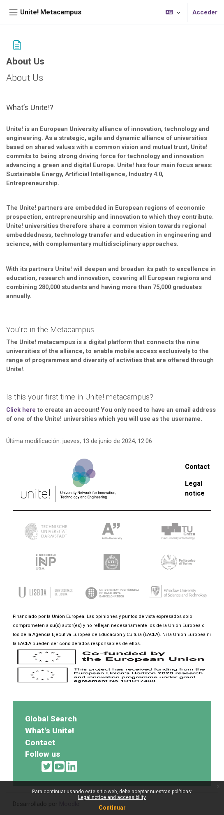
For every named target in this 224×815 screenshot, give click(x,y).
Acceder (204, 12)
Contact (197, 467)
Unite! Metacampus (50, 12)
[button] (172, 12)
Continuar (112, 807)
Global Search (51, 718)
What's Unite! (49, 730)
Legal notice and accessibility (112, 797)
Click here (21, 409)
